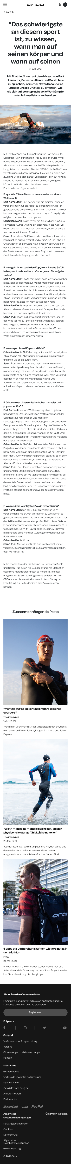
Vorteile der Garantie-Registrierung (22, 1077)
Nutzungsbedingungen (15, 1123)
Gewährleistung (12, 1148)
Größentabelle (11, 1071)
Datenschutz (10, 1134)
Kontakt (7, 1057)
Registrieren (35, 1012)
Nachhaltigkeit (11, 1082)
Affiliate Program (12, 1093)
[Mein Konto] (60, 4)
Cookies (7, 1129)
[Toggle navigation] (4, 4)
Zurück (8, 12)
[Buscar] (54, 4)
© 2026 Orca (10, 1156)
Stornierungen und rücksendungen (22, 1052)
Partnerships (10, 1099)
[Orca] (35, 4)
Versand (7, 1046)
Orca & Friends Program (16, 1088)
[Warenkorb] (65, 5)
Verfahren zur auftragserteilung (20, 1041)
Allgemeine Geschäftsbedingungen (16, 1141)
